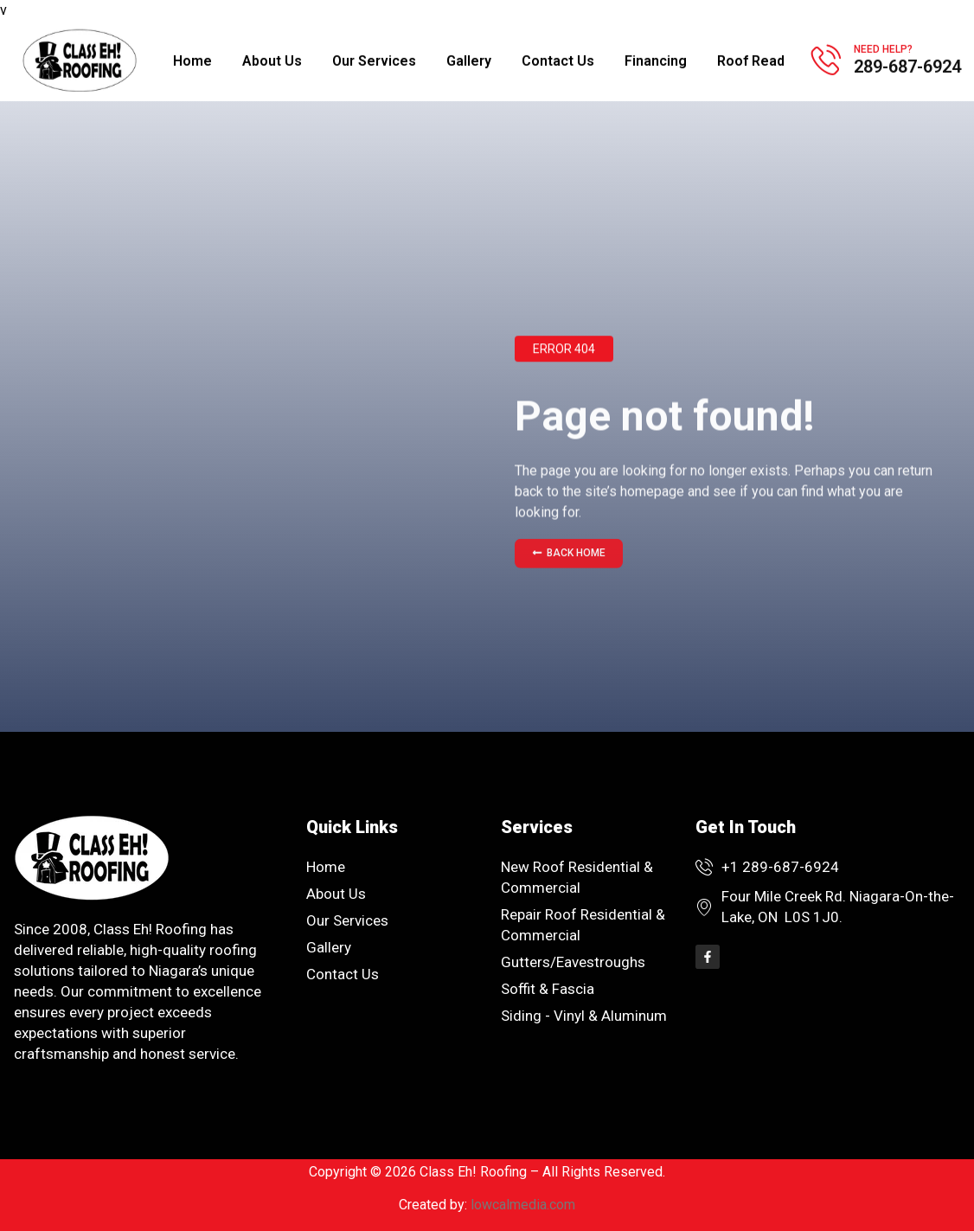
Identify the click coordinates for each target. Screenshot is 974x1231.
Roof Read (751, 58)
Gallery (468, 58)
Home (192, 58)
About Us (272, 58)
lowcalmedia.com (523, 1204)
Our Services (374, 58)
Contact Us (558, 58)
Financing (656, 58)
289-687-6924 (907, 64)
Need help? (883, 47)
